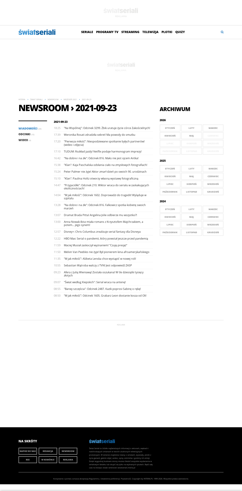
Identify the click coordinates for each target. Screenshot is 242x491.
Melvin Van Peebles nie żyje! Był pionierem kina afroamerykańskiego (106, 252)
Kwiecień (170, 135)
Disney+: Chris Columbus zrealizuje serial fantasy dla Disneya (102, 232)
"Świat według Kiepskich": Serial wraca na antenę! (95, 282)
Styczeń (170, 128)
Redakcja (48, 451)
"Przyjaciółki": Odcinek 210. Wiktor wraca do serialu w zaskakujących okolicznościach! (106, 186)
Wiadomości (30, 128)
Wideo (24, 140)
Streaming (130, 32)
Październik (170, 191)
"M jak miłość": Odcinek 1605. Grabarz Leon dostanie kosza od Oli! (105, 295)
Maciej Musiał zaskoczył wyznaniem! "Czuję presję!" (95, 245)
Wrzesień (213, 184)
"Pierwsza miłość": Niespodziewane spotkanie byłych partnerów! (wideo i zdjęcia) (104, 143)
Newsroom (68, 451)
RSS (28, 459)
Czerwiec (213, 176)
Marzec (213, 128)
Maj (191, 135)
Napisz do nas (28, 451)
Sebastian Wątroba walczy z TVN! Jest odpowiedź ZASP (98, 265)
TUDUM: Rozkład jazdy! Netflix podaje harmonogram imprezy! (103, 151)
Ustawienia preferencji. (110, 478)
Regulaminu (94, 478)
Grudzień (213, 191)
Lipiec (170, 184)
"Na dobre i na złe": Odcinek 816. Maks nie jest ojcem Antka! (101, 158)
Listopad (191, 191)
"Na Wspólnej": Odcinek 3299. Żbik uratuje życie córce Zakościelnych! (107, 128)
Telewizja (150, 32)
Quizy (180, 32)
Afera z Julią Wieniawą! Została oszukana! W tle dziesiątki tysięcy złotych (104, 273)
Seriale (87, 32)
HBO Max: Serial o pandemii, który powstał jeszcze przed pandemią (106, 238)
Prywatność (126, 478)
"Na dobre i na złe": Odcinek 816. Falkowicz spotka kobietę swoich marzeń (105, 206)
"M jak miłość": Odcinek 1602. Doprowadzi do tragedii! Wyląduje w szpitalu (105, 196)
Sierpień (192, 184)
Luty (191, 128)
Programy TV (107, 32)
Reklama (68, 459)
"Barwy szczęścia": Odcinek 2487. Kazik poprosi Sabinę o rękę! (102, 289)
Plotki (167, 32)
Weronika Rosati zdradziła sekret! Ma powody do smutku (99, 135)
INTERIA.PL (148, 478)
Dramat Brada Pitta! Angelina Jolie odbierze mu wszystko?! (100, 215)
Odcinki (26, 134)
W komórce (47, 459)
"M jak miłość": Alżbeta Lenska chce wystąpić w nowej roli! (100, 259)
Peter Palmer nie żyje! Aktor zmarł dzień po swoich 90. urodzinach (105, 171)
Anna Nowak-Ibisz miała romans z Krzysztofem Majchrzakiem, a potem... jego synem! (103, 223)
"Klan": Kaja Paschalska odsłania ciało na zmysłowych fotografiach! (105, 165)
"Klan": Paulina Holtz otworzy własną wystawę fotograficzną (101, 178)
